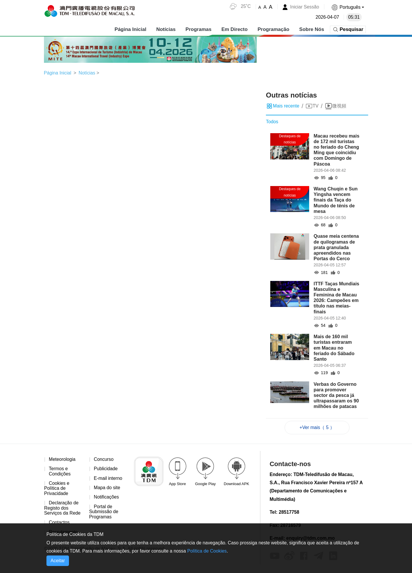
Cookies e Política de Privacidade (57, 488)
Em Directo (234, 29)
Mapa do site (107, 488)
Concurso (104, 459)
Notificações (106, 497)
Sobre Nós (311, 29)
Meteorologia (62, 459)
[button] (347, 7)
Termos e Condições (60, 472)
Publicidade (106, 469)
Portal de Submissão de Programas (104, 512)
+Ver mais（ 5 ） (317, 427)
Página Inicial (130, 29)
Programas (198, 29)
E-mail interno (108, 478)
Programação (273, 29)
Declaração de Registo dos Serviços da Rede (62, 508)
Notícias (165, 29)
